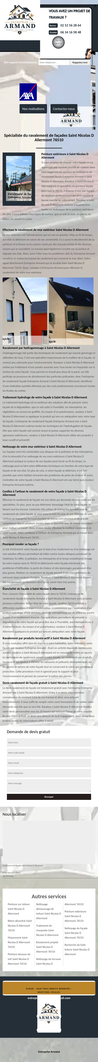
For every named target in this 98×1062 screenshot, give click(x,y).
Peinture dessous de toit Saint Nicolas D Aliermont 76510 (19, 959)
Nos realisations (33, 109)
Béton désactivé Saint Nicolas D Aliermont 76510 (20, 925)
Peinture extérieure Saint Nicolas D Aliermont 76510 (75, 916)
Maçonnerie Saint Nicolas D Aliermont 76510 (19, 942)
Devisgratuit (58, 42)
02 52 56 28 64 (70, 25)
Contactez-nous (64, 109)
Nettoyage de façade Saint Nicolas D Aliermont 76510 (76, 933)
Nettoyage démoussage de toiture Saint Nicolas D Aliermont (48, 911)
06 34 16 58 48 (70, 32)
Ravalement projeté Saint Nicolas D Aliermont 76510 (47, 947)
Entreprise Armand (49, 1051)
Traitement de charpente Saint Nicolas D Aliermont (47, 930)
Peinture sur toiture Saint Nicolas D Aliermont (19, 909)
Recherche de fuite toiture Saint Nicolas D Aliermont (77, 949)
